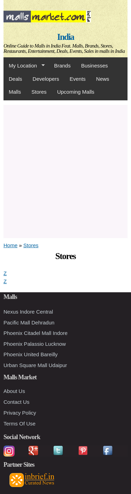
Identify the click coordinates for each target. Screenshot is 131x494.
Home (10, 245)
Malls (15, 92)
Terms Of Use (19, 424)
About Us (14, 391)
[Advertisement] (65, 170)
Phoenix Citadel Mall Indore (35, 333)
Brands (62, 66)
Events (78, 79)
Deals (15, 79)
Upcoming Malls (75, 92)
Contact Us (16, 402)
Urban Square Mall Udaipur (35, 365)
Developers (45, 79)
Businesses (94, 66)
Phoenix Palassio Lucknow (34, 344)
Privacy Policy (19, 413)
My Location (24, 66)
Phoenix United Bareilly (30, 354)
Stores (38, 92)
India (65, 37)
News (102, 79)
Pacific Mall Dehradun (28, 322)
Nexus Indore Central (28, 312)
